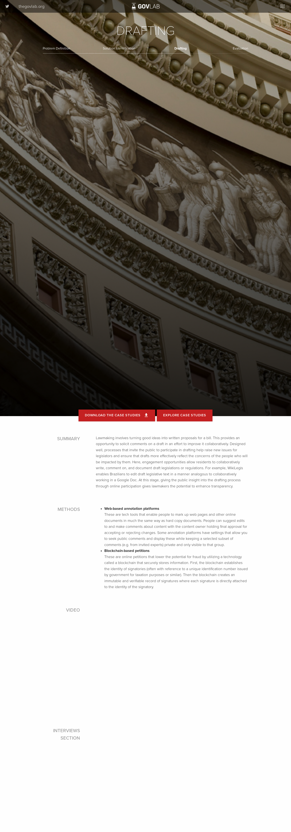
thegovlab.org (31, 6)
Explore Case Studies (184, 415)
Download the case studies (117, 415)
